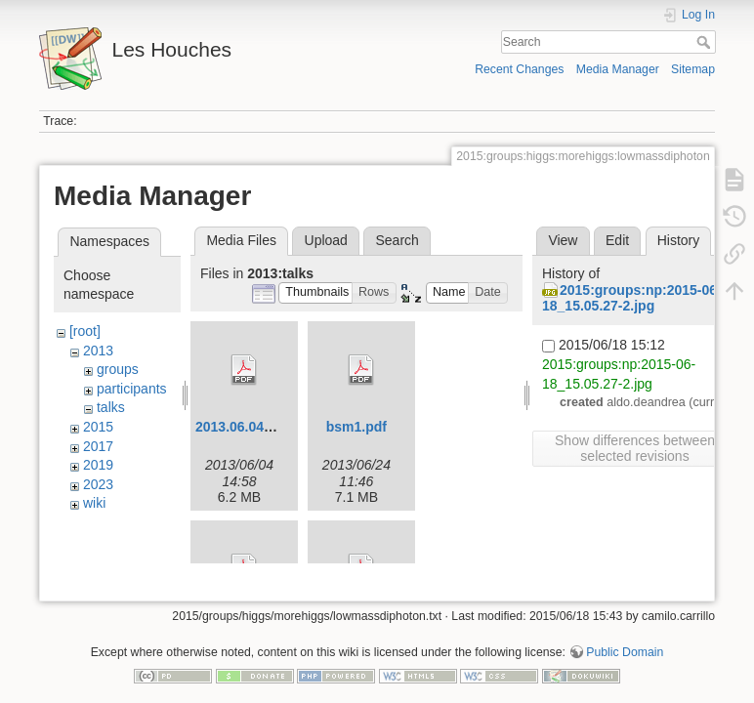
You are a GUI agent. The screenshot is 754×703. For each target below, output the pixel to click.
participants (132, 388)
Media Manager (617, 69)
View (562, 240)
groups (118, 369)
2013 (98, 350)
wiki (94, 503)
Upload (326, 240)
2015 (98, 426)
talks (111, 407)
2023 (98, 484)
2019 (98, 465)
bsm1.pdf (356, 426)
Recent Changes (519, 69)
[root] (85, 331)
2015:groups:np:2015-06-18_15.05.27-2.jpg (632, 298)
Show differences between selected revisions (635, 448)
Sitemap (693, 69)
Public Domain (624, 638)
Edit (617, 240)
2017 (98, 446)
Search (705, 42)
